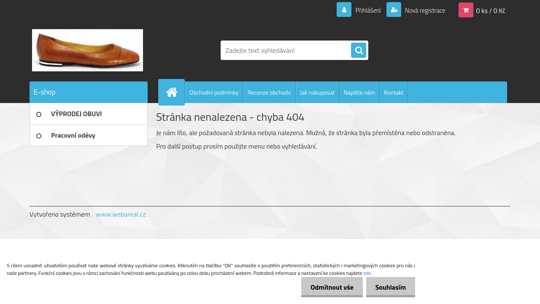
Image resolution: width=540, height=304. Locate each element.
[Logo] (88, 50)
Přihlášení (363, 10)
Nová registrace (423, 10)
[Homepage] (175, 92)
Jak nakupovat (317, 92)
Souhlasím (389, 287)
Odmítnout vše (328, 287)
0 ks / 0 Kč (490, 10)
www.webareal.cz (121, 214)
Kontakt (393, 92)
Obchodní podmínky (214, 92)
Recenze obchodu (269, 92)
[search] (358, 51)
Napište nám (359, 92)
